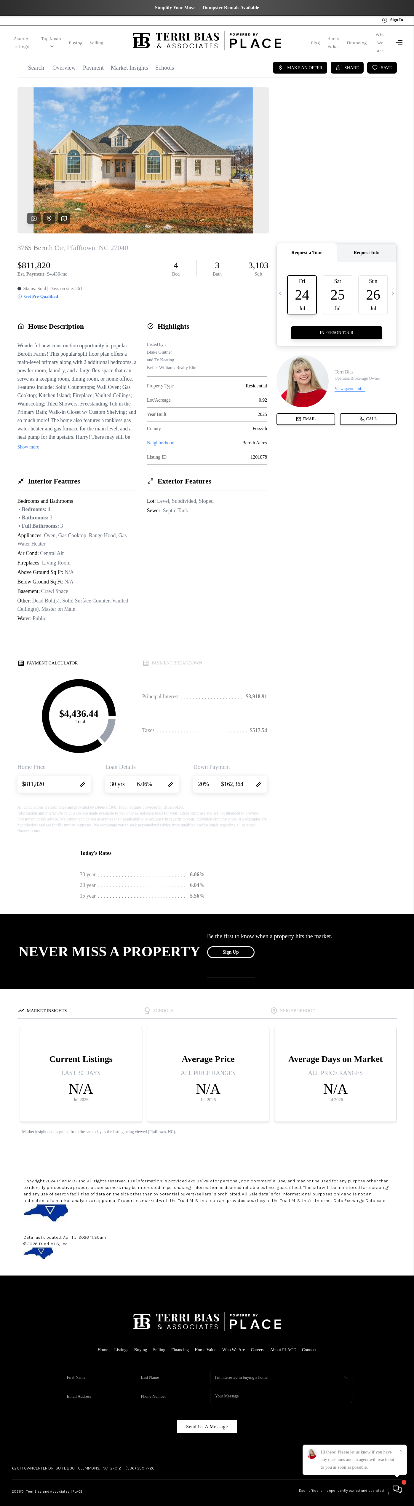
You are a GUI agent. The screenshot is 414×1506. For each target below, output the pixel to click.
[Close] (400, 1450)
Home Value (316, 39)
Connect (310, 1342)
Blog (293, 39)
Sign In (392, 20)
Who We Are (374, 39)
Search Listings (24, 39)
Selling (108, 39)
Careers (258, 1342)
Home (101, 1342)
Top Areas (60, 39)
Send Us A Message (207, 1419)
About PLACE (284, 1342)
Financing (345, 39)
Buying (87, 39)
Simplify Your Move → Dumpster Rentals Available (207, 7)
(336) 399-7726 (139, 1460)
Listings (120, 1342)
